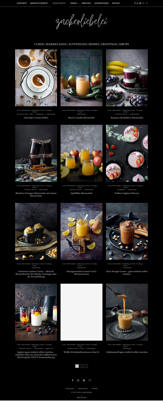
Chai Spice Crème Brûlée (36, 118)
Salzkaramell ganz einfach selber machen (127, 353)
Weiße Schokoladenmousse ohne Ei (81, 353)
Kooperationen (101, 3)
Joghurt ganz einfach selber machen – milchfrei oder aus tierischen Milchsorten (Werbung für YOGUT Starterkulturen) (36, 356)
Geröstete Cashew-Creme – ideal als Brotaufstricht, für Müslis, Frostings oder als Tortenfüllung (36, 275)
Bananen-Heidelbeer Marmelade (127, 118)
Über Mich (86, 3)
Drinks (73, 3)
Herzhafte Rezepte (39, 3)
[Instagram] (137, 3)
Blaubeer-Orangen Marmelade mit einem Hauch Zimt (36, 195)
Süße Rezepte (59, 3)
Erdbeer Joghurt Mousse (127, 194)
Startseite (22, 3)
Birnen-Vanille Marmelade (81, 118)
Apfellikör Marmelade (81, 194)
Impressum (70, 390)
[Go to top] (81, 399)
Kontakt (116, 3)
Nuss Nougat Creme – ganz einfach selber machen (127, 273)
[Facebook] (134, 3)
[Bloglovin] (143, 3)
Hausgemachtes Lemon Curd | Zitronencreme (81, 273)
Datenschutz (83, 390)
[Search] (147, 3)
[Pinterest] (140, 3)
